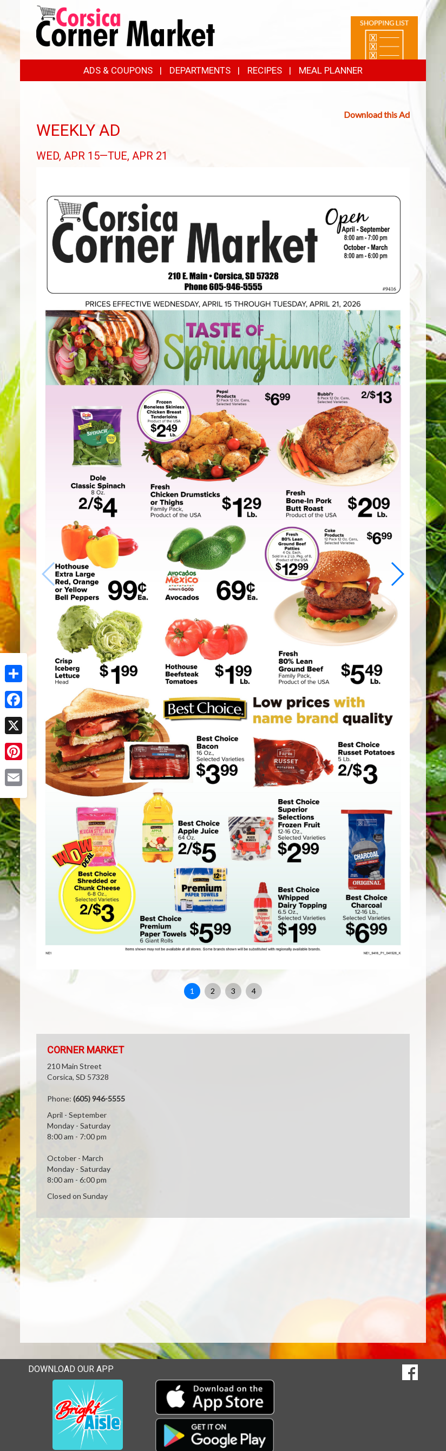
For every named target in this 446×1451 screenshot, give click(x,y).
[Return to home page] (125, 25)
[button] (397, 574)
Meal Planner (331, 70)
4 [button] (254, 990)
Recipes (264, 70)
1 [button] (192, 990)
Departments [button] (200, 70)
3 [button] (233, 990)
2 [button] (213, 990)
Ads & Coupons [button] (118, 70)
